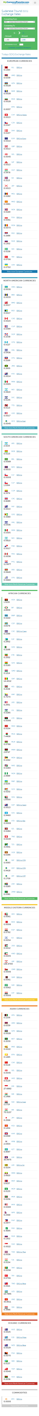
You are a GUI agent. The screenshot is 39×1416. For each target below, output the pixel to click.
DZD (13, 647)
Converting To (9, 26)
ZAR (13, 884)
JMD (13, 366)
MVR (13, 1197)
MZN (13, 758)
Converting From (10, 19)
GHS (13, 663)
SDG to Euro (21, 139)
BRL (12, 459)
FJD (12, 1337)
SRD (13, 570)
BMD (13, 303)
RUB (13, 241)
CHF (13, 115)
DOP (13, 334)
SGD (13, 1244)
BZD (13, 467)
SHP (13, 805)
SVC (13, 397)
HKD (13, 1078)
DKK (13, 131)
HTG (13, 358)
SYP (12, 993)
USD (13, 413)
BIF (12, 608)
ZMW (13, 892)
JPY (12, 1118)
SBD (13, 1361)
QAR (13, 977)
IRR (12, 1110)
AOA (13, 600)
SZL (12, 829)
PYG (13, 562)
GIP (12, 162)
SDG (13, 797)
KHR (13, 1134)
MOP (13, 1189)
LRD (13, 702)
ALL (12, 67)
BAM (13, 91)
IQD (12, 1102)
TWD (13, 1284)
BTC (13, 1399)
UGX (13, 852)
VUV (13, 1377)
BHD (13, 922)
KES (12, 687)
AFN (13, 1015)
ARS (12, 443)
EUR (13, 139)
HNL (13, 350)
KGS (13, 1126)
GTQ (13, 342)
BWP (13, 616)
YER (12, 1307)
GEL (12, 154)
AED (13, 914)
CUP (13, 326)
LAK (12, 1157)
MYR (13, 1205)
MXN (13, 382)
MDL (13, 194)
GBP (13, 146)
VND (13, 1299)
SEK (12, 249)
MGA (13, 734)
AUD (13, 1330)
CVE (13, 631)
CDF (13, 623)
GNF (13, 679)
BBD (13, 295)
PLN (13, 217)
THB (13, 1252)
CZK (13, 123)
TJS (12, 1260)
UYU (13, 578)
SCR (13, 789)
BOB (13, 451)
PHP (13, 1220)
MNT (13, 1181)
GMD (13, 671)
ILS (12, 938)
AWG (13, 287)
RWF (13, 781)
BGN (13, 99)
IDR (12, 1086)
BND (13, 1047)
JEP (12, 186)
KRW (13, 1141)
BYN (13, 107)
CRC (13, 499)
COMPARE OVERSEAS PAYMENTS (19, 48)
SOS (13, 813)
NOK (13, 210)
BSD (13, 311)
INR (12, 1094)
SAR (12, 985)
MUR (13, 742)
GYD (13, 514)
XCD (13, 421)
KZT (12, 1149)
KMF (13, 694)
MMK (13, 1173)
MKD (13, 202)
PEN (13, 554)
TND (13, 837)
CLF (12, 475)
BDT (13, 1039)
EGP (13, 930)
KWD (13, 954)
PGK (13, 1353)
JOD (13, 946)
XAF (12, 860)
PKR (13, 1228)
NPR (13, 1213)
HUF (13, 170)
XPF (12, 876)
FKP (12, 507)
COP (13, 491)
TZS (12, 844)
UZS (13, 1291)
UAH (13, 265)
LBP (12, 961)
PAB (13, 546)
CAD (13, 319)
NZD (13, 1345)
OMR (13, 969)
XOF (13, 868)
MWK (13, 750)
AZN (13, 83)
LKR (12, 1165)
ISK (12, 178)
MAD (13, 726)
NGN (13, 773)
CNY (13, 1063)
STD (13, 821)
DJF (12, 639)
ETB (12, 655)
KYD (13, 374)
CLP (13, 483)
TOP (13, 1369)
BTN (13, 1055)
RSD (13, 233)
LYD (12, 718)
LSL (12, 710)
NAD (13, 766)
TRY (12, 257)
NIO (12, 390)
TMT (13, 1268)
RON (13, 225)
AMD (13, 75)
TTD (13, 405)
